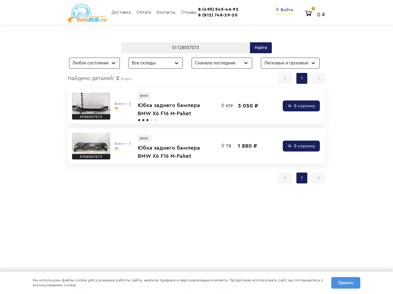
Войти (284, 9)
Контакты (167, 12)
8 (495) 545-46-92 (218, 9)
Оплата (144, 12)
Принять (345, 283)
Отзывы (188, 12)
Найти (261, 47)
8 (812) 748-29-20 (217, 15)
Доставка (122, 12)
